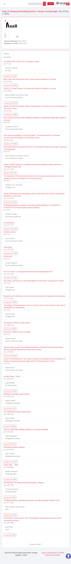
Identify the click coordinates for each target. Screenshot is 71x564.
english (50, 4)
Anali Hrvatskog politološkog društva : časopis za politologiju (30, 11)
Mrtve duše (8, 256)
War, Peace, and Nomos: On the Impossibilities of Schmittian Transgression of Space (34, 281)
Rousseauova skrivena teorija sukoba (17, 323)
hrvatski (10, 76)
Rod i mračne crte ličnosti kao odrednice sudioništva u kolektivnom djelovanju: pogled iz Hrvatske (35, 119)
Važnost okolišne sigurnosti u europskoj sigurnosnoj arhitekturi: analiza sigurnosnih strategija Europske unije (32, 165)
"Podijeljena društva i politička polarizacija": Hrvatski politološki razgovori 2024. (32, 500)
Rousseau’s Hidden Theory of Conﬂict (17, 332)
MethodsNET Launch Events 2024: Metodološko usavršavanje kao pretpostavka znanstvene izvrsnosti (32, 519)
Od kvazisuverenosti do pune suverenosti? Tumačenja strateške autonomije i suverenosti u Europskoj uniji (35, 148)
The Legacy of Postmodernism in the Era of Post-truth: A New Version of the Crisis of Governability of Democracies (34, 306)
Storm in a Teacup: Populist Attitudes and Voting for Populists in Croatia (30, 88)
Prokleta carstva (9, 232)
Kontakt (57, 555)
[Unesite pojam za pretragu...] (35, 4)
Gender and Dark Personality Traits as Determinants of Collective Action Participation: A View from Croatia (35, 107)
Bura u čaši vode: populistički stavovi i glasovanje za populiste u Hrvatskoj (30, 79)
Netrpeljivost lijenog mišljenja (14, 447)
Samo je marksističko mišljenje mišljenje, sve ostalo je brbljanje (26, 429)
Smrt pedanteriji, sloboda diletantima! (17, 412)
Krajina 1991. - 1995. (11, 465)
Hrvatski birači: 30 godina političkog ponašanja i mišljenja (24, 483)
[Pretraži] (44, 4)
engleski (10, 103)
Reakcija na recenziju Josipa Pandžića (16, 394)
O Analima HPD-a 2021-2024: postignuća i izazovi (21, 61)
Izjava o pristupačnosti (50, 553)
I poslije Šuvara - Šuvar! (12, 376)
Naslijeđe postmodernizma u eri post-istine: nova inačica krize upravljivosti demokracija (34, 296)
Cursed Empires (9, 223)
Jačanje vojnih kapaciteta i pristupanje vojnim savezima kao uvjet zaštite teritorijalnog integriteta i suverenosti (34, 195)
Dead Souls (8, 247)
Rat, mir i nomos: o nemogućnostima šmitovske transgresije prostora (28, 272)
